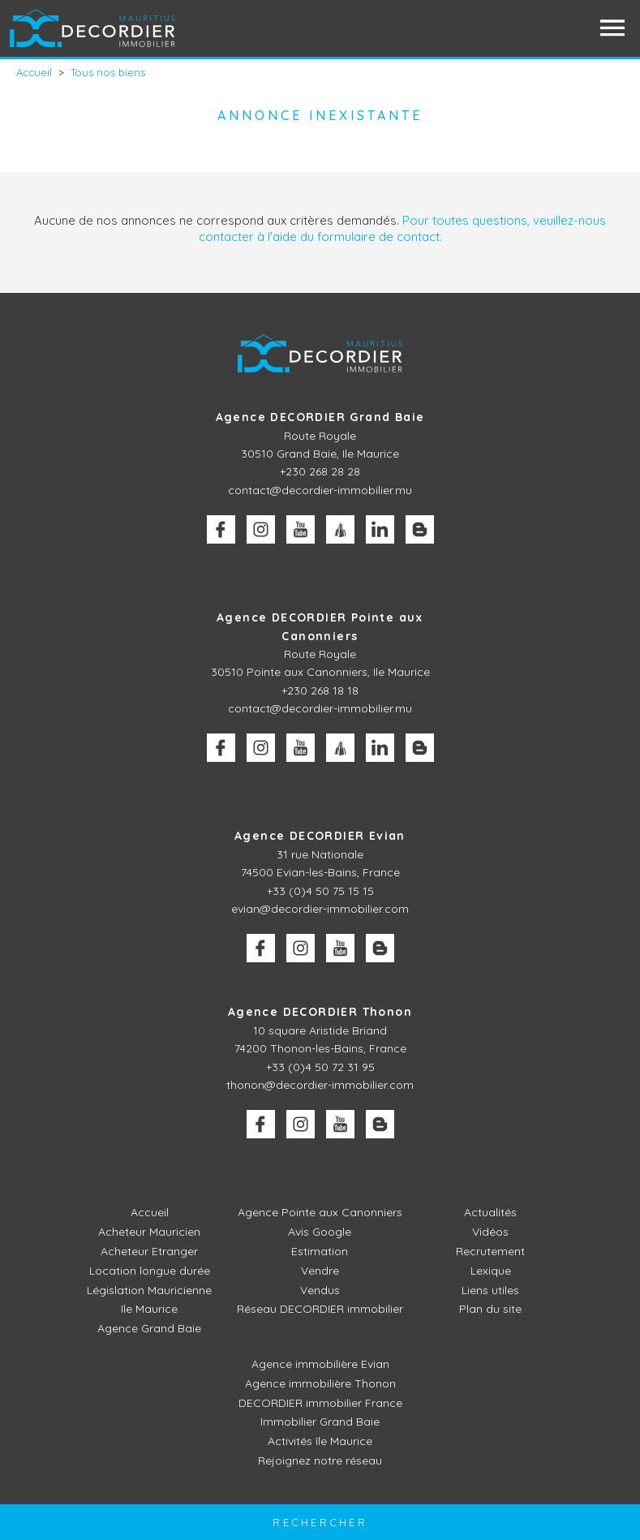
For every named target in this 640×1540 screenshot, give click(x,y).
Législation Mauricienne (149, 1290)
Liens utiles (490, 1290)
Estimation (319, 1251)
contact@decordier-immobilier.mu (320, 490)
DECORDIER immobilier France (320, 1403)
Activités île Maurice (320, 1441)
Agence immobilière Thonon (320, 1383)
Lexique (490, 1270)
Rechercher (320, 1522)
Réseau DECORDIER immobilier (320, 1308)
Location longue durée (149, 1270)
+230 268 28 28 (320, 471)
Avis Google (319, 1231)
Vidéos (490, 1231)
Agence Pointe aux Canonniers (320, 1212)
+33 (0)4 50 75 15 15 (320, 891)
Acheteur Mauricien (149, 1231)
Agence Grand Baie (149, 1328)
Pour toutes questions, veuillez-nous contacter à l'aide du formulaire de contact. (403, 228)
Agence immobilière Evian (320, 1364)
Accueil (150, 1212)
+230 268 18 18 (320, 690)
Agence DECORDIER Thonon (320, 1011)
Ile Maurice (149, 1308)
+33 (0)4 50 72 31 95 (320, 1067)
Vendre (320, 1270)
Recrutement (490, 1251)
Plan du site (490, 1308)
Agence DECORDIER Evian (320, 835)
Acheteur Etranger (149, 1251)
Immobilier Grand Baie (320, 1421)
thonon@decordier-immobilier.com (320, 1085)
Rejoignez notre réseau (320, 1460)
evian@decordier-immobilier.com (320, 908)
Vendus (320, 1290)
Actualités (490, 1212)
